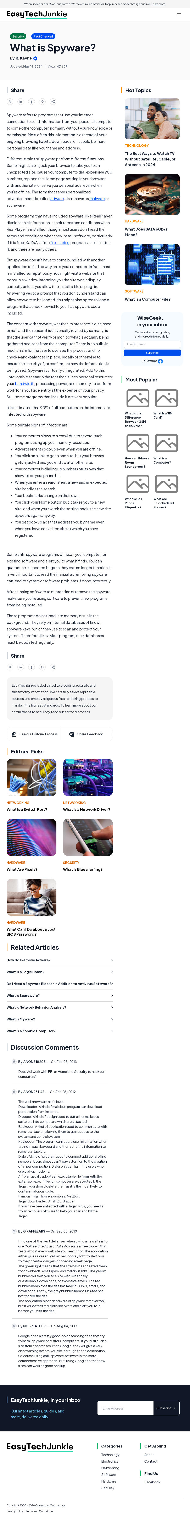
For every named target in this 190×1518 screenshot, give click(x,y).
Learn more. (159, 4)
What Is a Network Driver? (86, 809)
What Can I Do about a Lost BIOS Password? (31, 932)
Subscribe (152, 352)
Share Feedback (85, 734)
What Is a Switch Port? (27, 809)
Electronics (109, 1461)
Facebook (152, 1482)
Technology (137, 145)
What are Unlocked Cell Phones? (163, 503)
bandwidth (24, 383)
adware (57, 198)
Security (71, 862)
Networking (18, 802)
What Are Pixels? (22, 869)
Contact (150, 1461)
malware (97, 198)
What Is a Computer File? (148, 299)
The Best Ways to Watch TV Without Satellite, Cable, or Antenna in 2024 (150, 159)
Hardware (16, 862)
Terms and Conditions (39, 1511)
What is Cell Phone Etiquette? (133, 503)
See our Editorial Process (34, 734)
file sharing (60, 242)
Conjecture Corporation (50, 1505)
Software (134, 291)
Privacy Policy (15, 1511)
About (149, 1454)
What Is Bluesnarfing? (83, 869)
